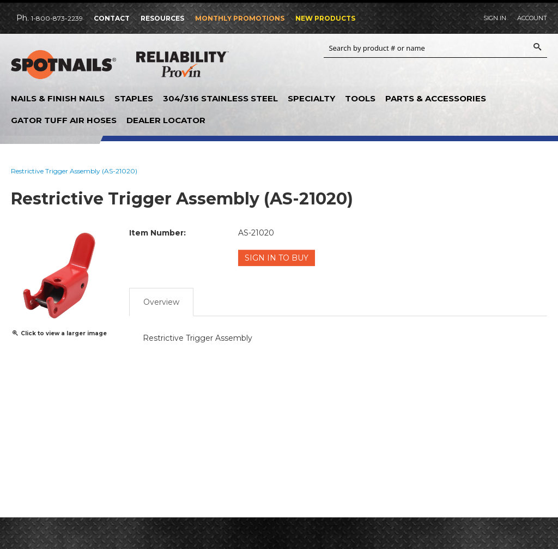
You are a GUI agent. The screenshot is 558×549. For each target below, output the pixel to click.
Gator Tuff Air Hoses (64, 120)
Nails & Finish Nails (58, 98)
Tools (360, 98)
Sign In (494, 18)
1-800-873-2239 (57, 18)
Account (532, 18)
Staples (133, 98)
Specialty (311, 98)
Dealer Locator (165, 120)
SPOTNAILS (65, 65)
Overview (161, 302)
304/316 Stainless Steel (220, 98)
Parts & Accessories (435, 98)
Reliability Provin (182, 66)
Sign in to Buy (276, 258)
